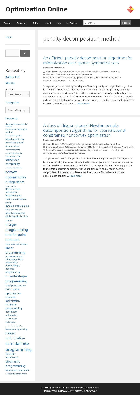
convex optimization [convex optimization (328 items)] (15, 174)
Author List (12, 77)
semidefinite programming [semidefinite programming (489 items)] (18, 346)
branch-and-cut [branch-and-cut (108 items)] (12, 146)
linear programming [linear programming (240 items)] (15, 250)
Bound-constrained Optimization (61, 147)
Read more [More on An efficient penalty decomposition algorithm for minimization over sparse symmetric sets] (83, 103)
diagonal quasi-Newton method (60, 77)
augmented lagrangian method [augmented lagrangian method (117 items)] (16, 130)
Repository (22, 23)
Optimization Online (36, 9)
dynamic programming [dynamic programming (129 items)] (17, 205)
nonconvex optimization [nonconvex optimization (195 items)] (13, 291)
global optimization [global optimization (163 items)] (16, 216)
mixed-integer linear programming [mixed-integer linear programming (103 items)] (14, 261)
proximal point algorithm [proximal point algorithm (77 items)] (14, 326)
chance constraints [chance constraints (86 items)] (12, 150)
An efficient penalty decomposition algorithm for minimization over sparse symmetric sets (88, 60)
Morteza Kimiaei (69, 71)
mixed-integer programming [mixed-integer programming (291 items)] (16, 278)
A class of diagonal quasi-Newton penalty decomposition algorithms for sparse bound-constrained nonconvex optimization (84, 130)
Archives (10, 89)
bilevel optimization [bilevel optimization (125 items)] (15, 139)
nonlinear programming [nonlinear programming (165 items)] (13, 306)
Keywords (11, 118)
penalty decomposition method (70, 153)
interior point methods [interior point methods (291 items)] (15, 237)
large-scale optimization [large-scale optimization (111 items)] (16, 244)
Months (10, 83)
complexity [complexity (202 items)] (12, 164)
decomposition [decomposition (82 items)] (10, 186)
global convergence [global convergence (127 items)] (15, 212)
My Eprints (71, 23)
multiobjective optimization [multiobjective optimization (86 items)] (15, 286)
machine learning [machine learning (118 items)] (13, 256)
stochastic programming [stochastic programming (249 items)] (15, 363)
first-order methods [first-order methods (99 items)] (13, 209)
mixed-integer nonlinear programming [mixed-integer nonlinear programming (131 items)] (12, 268)
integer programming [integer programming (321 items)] (16, 227)
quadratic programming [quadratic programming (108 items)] (16, 329)
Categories (12, 102)
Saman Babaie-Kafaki (88, 71)
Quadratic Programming (123, 147)
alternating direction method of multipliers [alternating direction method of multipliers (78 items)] (16, 125)
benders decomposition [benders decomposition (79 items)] (13, 136)
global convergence (85, 77)
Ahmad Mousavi (53, 71)
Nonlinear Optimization (57, 74)
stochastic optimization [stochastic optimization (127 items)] (11, 356)
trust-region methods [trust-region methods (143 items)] (17, 370)
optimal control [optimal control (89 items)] (11, 319)
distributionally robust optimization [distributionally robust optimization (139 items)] (16, 197)
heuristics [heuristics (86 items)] (9, 220)
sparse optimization (75, 80)
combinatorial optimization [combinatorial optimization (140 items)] (12, 158)
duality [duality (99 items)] (8, 202)
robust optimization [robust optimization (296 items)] (15, 335)
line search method (104, 77)
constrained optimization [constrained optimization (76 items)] (14, 168)
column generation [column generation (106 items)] (13, 153)
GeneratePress (92, 387)
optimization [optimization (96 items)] (10, 322)
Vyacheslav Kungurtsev (109, 71)
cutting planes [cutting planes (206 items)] (14, 182)
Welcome (7, 23)
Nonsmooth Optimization (80, 74)
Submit (36, 23)
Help (58, 23)
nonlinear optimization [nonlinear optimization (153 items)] (12, 298)
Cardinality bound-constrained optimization (66, 150)
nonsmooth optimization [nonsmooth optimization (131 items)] (11, 313)
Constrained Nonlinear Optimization (94, 147)
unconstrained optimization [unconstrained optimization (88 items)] (16, 374)
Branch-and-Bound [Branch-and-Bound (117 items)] (14, 142)
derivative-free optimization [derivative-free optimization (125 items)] (12, 190)
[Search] (25, 53)
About (48, 23)
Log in (8, 37)
